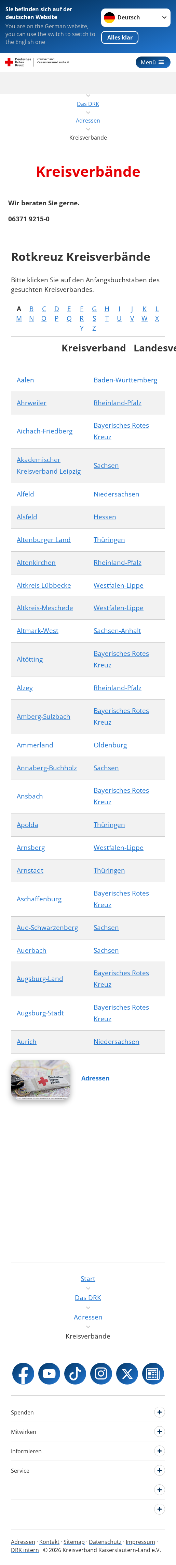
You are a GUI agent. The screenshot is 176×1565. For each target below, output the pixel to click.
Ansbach (30, 796)
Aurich (27, 1041)
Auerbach (31, 950)
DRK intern (25, 1550)
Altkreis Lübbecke (44, 585)
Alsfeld (27, 516)
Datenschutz (105, 1542)
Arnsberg (31, 847)
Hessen (105, 516)
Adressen (95, 1078)
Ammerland (35, 745)
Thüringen (109, 539)
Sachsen (106, 465)
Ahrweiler (31, 402)
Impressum (140, 1542)
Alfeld (25, 494)
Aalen (25, 380)
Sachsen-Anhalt (117, 630)
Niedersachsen (116, 494)
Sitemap (74, 1542)
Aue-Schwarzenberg (47, 927)
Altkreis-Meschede (45, 607)
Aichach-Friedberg (44, 431)
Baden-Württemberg (125, 380)
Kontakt (49, 1542)
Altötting (30, 659)
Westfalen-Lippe (119, 585)
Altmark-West (37, 630)
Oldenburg (110, 745)
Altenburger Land (44, 539)
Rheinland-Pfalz (117, 402)
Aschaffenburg (39, 899)
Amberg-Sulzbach (43, 716)
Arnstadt (30, 870)
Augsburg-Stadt (40, 1013)
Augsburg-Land (40, 978)
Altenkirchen (36, 562)
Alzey (25, 687)
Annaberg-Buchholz (47, 767)
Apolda (27, 824)
